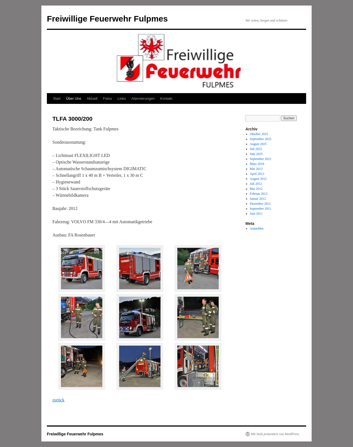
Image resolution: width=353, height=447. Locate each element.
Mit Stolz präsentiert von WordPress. (275, 434)
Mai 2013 (256, 169)
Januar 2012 (258, 199)
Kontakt (166, 98)
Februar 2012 (259, 194)
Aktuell (92, 98)
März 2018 (257, 164)
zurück (58, 400)
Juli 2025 (256, 149)
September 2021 (260, 159)
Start (56, 98)
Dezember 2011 (260, 204)
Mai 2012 (256, 189)
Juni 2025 (256, 154)
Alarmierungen (143, 98)
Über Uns (73, 98)
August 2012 (258, 179)
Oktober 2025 (259, 134)
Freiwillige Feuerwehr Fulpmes (107, 18)
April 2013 (257, 174)
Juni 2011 (256, 213)
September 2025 (260, 139)
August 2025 (258, 144)
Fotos (107, 98)
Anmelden (257, 228)
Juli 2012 (256, 184)
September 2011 (260, 209)
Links (121, 98)
